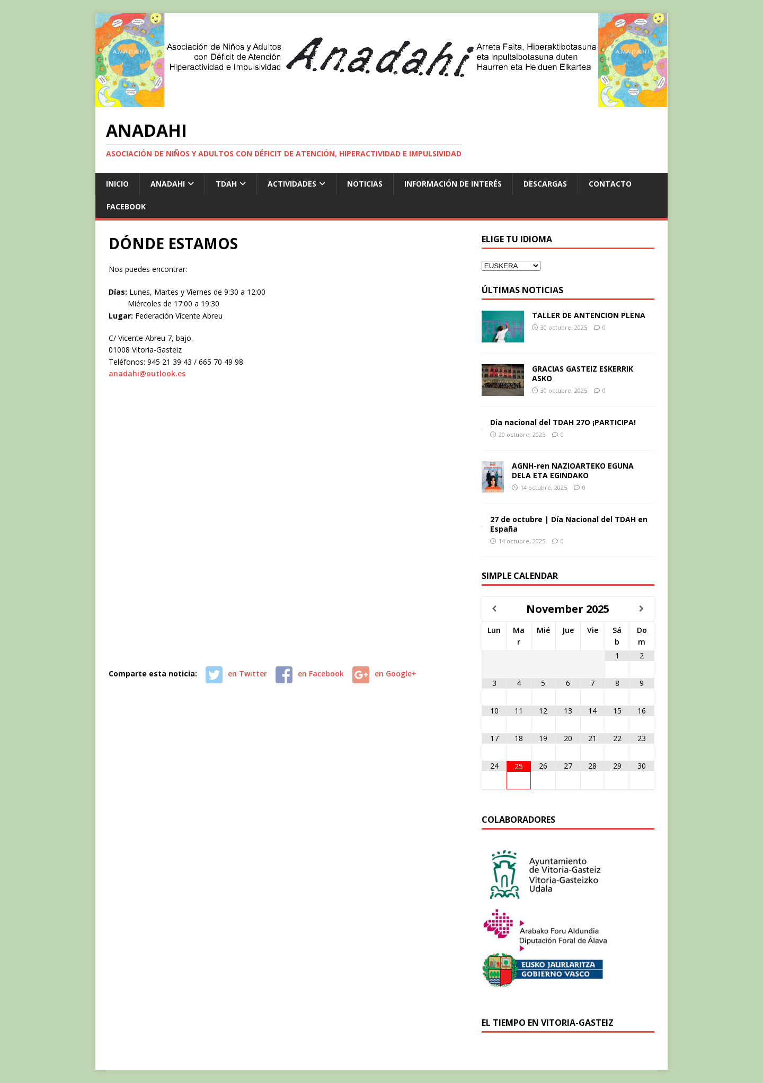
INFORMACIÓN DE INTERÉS (453, 184)
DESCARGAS (545, 184)
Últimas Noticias (522, 290)
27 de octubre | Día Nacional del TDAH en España (568, 524)
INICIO (117, 184)
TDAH (226, 184)
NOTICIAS (365, 184)
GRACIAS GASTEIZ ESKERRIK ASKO (582, 373)
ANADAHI (167, 184)
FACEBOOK (126, 206)
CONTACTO (610, 184)
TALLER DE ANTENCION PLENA (588, 315)
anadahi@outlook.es (147, 373)
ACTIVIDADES (292, 184)
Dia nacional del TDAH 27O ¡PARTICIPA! (563, 422)
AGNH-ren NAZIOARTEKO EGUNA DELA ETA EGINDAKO (573, 470)
